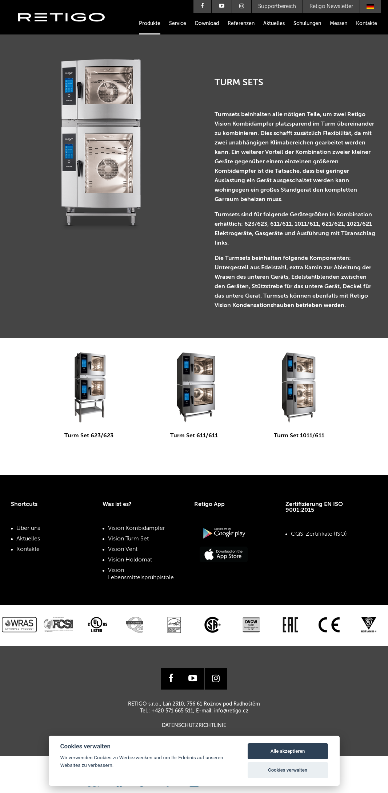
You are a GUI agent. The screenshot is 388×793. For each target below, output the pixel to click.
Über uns (28, 528)
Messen (338, 23)
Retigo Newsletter (331, 6)
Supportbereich (277, 6)
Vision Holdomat (130, 560)
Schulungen (307, 23)
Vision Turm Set (128, 539)
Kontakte (366, 23)
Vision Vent (122, 549)
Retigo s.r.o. (67, 28)
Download (207, 23)
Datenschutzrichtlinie (194, 725)
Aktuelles (274, 23)
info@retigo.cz (231, 711)
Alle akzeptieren (288, 751)
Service (177, 23)
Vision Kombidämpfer (136, 528)
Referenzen (241, 23)
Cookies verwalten (287, 770)
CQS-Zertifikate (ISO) (319, 534)
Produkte (149, 23)
